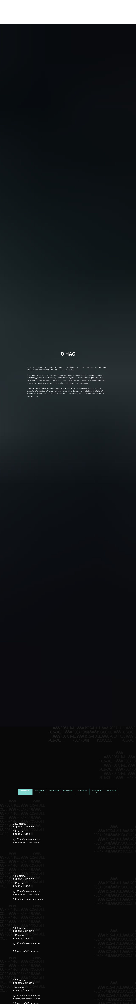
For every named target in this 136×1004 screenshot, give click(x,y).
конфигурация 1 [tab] (25, 791)
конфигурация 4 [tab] (68, 791)
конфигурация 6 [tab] (96, 791)
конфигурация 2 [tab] (39, 791)
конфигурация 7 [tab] (111, 791)
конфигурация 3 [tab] (54, 791)
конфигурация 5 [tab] (82, 791)
